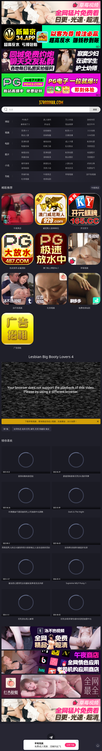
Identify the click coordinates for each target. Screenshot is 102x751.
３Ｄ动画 (91, 130)
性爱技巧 (91, 168)
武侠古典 (91, 163)
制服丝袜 (25, 146)
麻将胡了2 (25, 124)
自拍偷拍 (47, 130)
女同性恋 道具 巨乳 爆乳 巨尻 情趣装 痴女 (31, 429)
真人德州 (47, 119)
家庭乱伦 (47, 163)
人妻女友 (69, 163)
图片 (7, 154)
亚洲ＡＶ (25, 130)
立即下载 (70, 745)
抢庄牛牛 (91, 124)
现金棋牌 (69, 124)
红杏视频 (25, 179)
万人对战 (69, 119)
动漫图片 (91, 152)
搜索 (95, 109)
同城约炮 (25, 174)
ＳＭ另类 (91, 135)
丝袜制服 (47, 135)
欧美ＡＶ (69, 130)
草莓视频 (69, 174)
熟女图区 (69, 157)
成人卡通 (69, 141)
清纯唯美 (47, 157)
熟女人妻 (25, 135)
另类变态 (91, 146)
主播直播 (69, 135)
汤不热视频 (91, 174)
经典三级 (47, 146)
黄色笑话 (69, 168)
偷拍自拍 (47, 141)
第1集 (5, 429)
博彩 (7, 121)
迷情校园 (25, 168)
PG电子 (25, 119)
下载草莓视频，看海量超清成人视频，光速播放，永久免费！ (62, 421)
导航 (7, 176)
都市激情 (25, 163)
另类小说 (47, 168)
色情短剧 (47, 179)
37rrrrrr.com (51, 102)
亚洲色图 (47, 152)
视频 (7, 132)
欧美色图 (69, 152)
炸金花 (47, 124)
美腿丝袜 (25, 157)
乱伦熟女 (69, 146)
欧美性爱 (91, 141)
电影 (7, 143)
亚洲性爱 (25, 141)
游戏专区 (91, 119)
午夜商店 (47, 174)
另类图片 (91, 157)
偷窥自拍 (25, 152)
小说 (7, 165)
